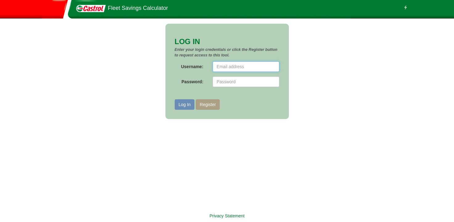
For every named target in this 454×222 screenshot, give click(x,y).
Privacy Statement (227, 215)
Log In (185, 104)
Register (208, 104)
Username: (192, 66)
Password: (192, 81)
